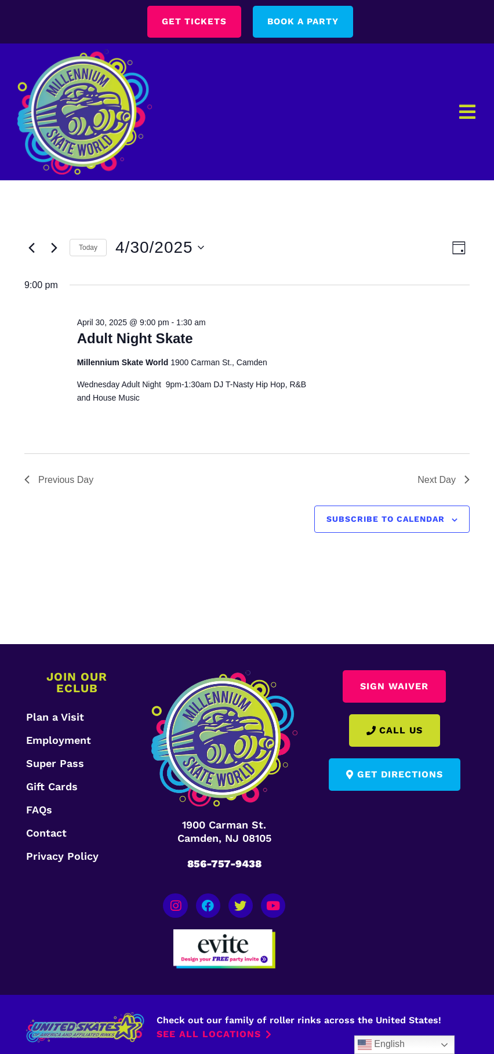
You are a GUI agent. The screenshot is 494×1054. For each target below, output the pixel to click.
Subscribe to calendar (385, 519)
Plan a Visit (55, 717)
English (381, 1045)
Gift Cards (52, 787)
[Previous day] (31, 248)
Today (88, 247)
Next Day (443, 480)
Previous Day (58, 480)
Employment (58, 741)
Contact (46, 833)
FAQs (39, 810)
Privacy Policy (62, 857)
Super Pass (55, 764)
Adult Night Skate (135, 339)
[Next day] (54, 248)
